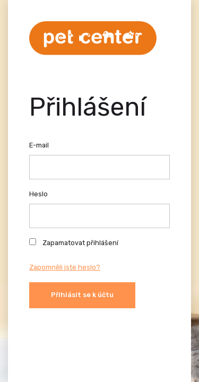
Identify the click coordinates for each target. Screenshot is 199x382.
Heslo (38, 194)
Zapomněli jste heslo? (64, 267)
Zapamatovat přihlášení (73, 242)
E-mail (39, 145)
